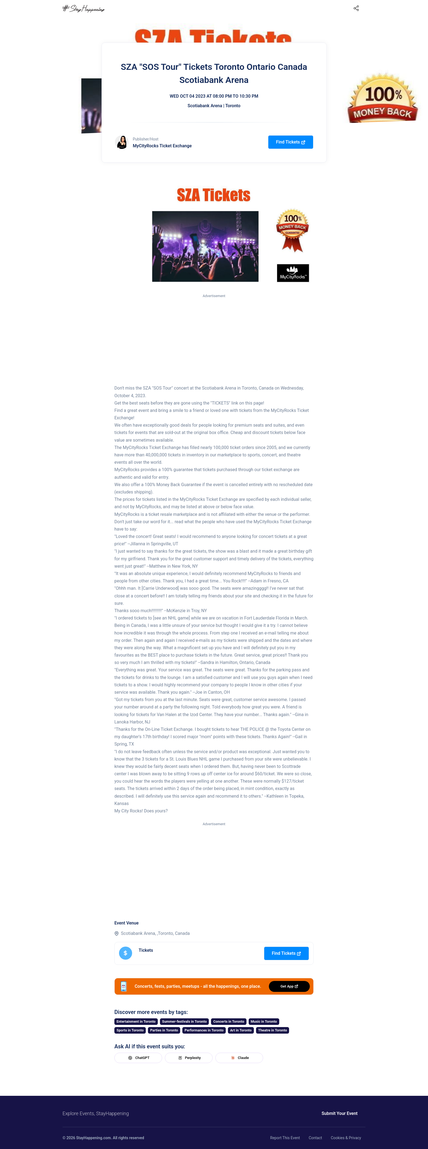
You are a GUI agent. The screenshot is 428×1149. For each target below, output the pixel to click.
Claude (239, 1058)
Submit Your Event (340, 1113)
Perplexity (189, 1058)
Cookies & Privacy (346, 1138)
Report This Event (285, 1138)
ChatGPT (138, 1058)
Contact (315, 1138)
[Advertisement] (214, 339)
